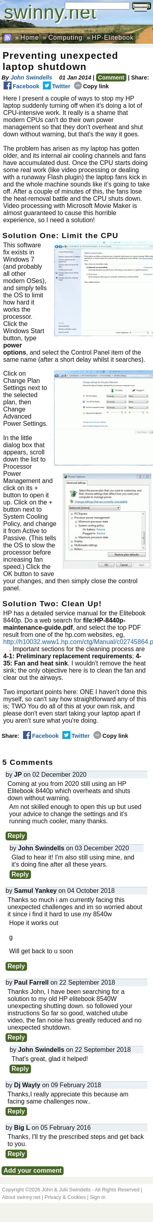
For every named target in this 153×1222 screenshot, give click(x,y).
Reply (16, 835)
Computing (65, 37)
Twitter (56, 86)
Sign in (97, 1197)
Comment (111, 77)
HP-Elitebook (113, 37)
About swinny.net (21, 1197)
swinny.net (50, 12)
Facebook (21, 86)
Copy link (91, 86)
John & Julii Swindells (66, 1190)
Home (29, 37)
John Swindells (31, 77)
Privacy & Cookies (65, 1197)
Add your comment (33, 1170)
